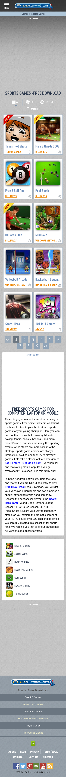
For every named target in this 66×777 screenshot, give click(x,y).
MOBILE (33, 109)
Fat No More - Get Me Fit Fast (23, 462)
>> (46, 345)
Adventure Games (33, 711)
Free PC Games (33, 697)
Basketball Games (46, 285)
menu (7, 5)
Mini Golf (41, 235)
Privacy (34, 752)
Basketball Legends (48, 279)
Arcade (39, 329)
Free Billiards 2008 (47, 146)
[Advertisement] (33, 53)
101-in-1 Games (45, 324)
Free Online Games (33, 732)
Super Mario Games (33, 704)
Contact (33, 757)
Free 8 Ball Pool (15, 190)
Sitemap (48, 757)
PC (30, 102)
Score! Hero (12, 324)
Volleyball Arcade (16, 279)
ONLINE (47, 102)
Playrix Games (33, 725)
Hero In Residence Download (33, 718)
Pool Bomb (42, 190)
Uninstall (18, 757)
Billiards (41, 152)
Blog (23, 752)
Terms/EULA (50, 752)
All (16, 102)
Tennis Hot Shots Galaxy (20, 146)
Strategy (11, 329)
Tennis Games (13, 152)
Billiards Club (13, 235)
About (12, 752)
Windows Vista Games (48, 240)
